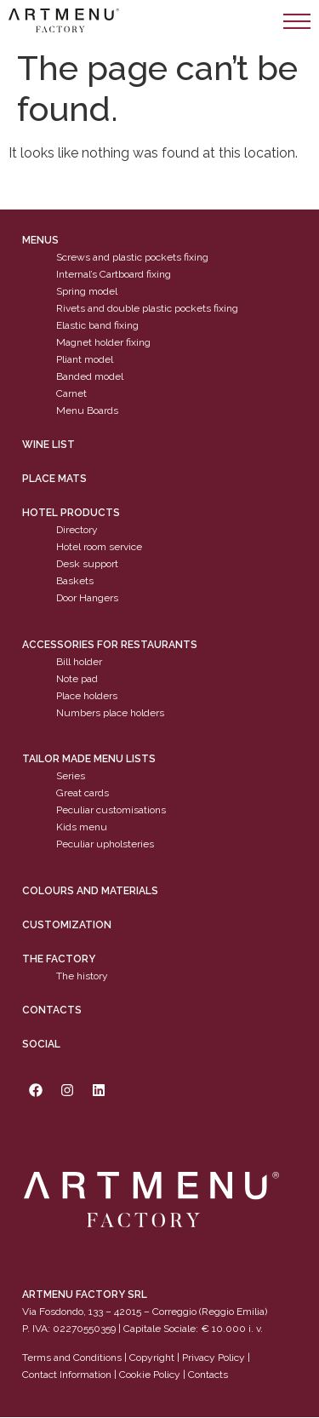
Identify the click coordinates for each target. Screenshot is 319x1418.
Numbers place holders (110, 713)
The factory (58, 959)
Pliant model (84, 360)
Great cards (82, 794)
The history (82, 976)
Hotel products (71, 514)
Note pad (77, 679)
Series (70, 777)
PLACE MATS (54, 479)
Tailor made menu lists (89, 760)
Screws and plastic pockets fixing (132, 258)
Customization (66, 925)
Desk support (87, 565)
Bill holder (79, 662)
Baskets (75, 582)
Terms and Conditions (72, 1357)
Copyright (151, 1357)
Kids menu (81, 828)
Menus (40, 241)
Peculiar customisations (111, 811)
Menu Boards (87, 411)
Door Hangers (87, 599)
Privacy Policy (213, 1357)
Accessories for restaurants (109, 645)
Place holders (86, 696)
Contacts (52, 1010)
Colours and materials (90, 891)
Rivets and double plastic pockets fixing (147, 309)
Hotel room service (99, 548)
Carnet (71, 394)
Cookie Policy (149, 1375)
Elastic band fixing (97, 326)
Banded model (89, 377)
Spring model (86, 292)
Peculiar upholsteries (105, 845)
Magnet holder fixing (103, 343)
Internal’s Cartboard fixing (113, 275)
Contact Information (66, 1375)
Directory (77, 531)
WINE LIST (48, 445)
